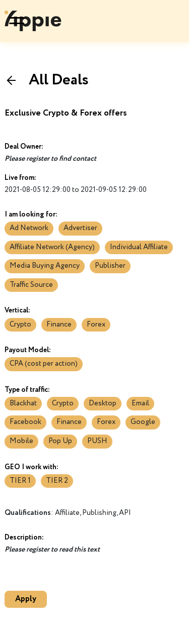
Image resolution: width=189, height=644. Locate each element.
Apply (25, 599)
